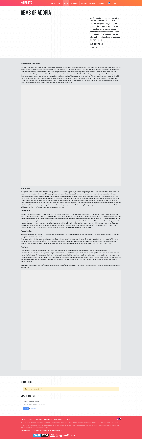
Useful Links (58, 419)
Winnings (84, 3)
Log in (26, 408)
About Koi (32, 419)
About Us (24, 419)
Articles (92, 3)
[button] (110, 3)
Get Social (66, 419)
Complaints (101, 3)
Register (33, 408)
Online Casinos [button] (55, 3)
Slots (66, 3)
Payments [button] (74, 3)
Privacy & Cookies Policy (44, 419)
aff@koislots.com (57, 430)
